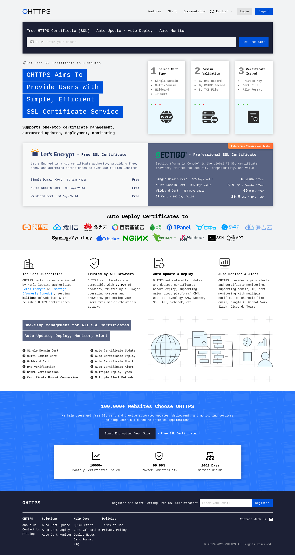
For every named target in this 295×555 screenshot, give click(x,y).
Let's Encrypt (34, 289)
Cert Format (83, 539)
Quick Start (83, 525)
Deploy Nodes (84, 534)
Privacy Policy (114, 530)
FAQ (76, 544)
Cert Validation (87, 530)
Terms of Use (112, 525)
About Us (29, 525)
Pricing (29, 534)
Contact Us (31, 529)
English (221, 11)
